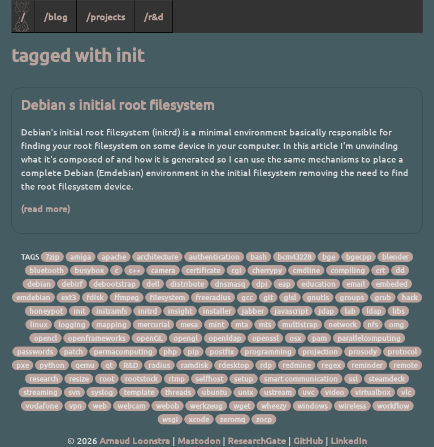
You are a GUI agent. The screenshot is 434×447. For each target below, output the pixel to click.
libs (398, 311)
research (43, 379)
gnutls (318, 297)
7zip (52, 257)
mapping (111, 324)
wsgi (170, 419)
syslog (102, 392)
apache (114, 257)
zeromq (232, 419)
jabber (253, 311)
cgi (236, 270)
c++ (134, 270)
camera (163, 270)
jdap (326, 311)
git (268, 297)
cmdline (306, 270)
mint (216, 324)
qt (108, 365)
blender (395, 257)
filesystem (167, 297)
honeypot (46, 311)
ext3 (68, 297)
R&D (130, 365)
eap (284, 284)
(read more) (45, 208)
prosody (363, 352)
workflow (393, 406)
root (106, 379)
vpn (75, 406)
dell (152, 284)
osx (295, 338)
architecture (157, 257)
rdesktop (234, 365)
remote (405, 365)
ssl (353, 379)
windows (312, 406)
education (318, 284)
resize (79, 379)
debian (39, 284)
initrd (147, 311)
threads (178, 392)
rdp (266, 365)
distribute (187, 284)
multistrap (300, 324)
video (334, 392)
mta (241, 324)
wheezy (274, 406)
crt (380, 270)
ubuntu (214, 392)
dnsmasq (230, 284)
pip (193, 352)
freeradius (213, 297)
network (342, 324)
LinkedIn (349, 440)
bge (328, 257)
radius (159, 365)
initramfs (111, 311)
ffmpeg (126, 297)
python (52, 365)
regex (331, 365)
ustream (278, 392)
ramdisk (194, 365)
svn (74, 392)
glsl (290, 297)
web (100, 406)
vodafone (41, 406)
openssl (265, 338)
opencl (45, 338)
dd (400, 270)
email (355, 284)
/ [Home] (23, 16)
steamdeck (386, 379)
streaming (40, 392)
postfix (222, 352)
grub (383, 297)
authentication (214, 257)
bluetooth (46, 270)
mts (265, 324)
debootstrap (114, 284)
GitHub (308, 440)
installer (217, 311)
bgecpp (358, 257)
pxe (22, 365)
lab (350, 311)
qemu (84, 365)
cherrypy (267, 270)
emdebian (33, 297)
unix (245, 392)
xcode (199, 419)
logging (71, 324)
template (139, 392)
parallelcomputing (369, 338)
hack (410, 297)
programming (268, 352)
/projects (105, 16)
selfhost (209, 379)
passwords (35, 352)
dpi (261, 284)
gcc (247, 297)
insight (180, 311)
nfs (372, 324)
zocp (264, 419)
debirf (72, 284)
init (79, 311)
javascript (291, 311)
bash (258, 257)
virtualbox (372, 392)
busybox (89, 270)
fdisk (94, 297)
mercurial (153, 324)
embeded (391, 284)
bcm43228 (294, 257)
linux (38, 324)
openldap (225, 338)
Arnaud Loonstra (134, 440)
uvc (308, 392)
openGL (149, 338)
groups (352, 297)
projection (320, 352)
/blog (55, 16)
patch (73, 352)
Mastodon (198, 440)
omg (396, 324)
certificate (203, 270)
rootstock (141, 379)
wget (241, 406)
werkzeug (206, 406)
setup (243, 379)
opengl (185, 338)
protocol (402, 352)
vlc (406, 392)
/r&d (153, 16)
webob (167, 406)
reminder (367, 365)
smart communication (301, 379)
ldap (373, 311)
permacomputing (123, 352)
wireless (352, 406)
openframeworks (96, 338)
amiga (80, 257)
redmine (297, 365)
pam (319, 338)
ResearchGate (257, 440)
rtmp (176, 379)
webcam (131, 406)
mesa (189, 324)
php (170, 352)
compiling (348, 270)
